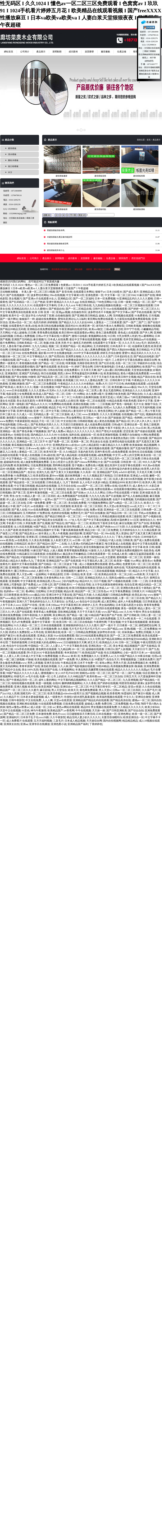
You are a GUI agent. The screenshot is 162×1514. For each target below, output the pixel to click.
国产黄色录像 (24, 431)
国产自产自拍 (141, 523)
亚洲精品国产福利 (78, 724)
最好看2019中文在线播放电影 (55, 353)
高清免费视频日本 (137, 662)
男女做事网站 (74, 417)
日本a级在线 (48, 455)
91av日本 (141, 428)
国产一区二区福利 (83, 298)
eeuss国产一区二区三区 (90, 485)
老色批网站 (6, 625)
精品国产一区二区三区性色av (92, 591)
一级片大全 (100, 417)
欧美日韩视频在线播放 (82, 588)
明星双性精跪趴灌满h (131, 683)
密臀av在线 (111, 485)
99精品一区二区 (141, 302)
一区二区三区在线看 (60, 492)
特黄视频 (71, 363)
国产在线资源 (73, 560)
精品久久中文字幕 (142, 571)
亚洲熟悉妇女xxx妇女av (66, 445)
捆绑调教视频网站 (72, 683)
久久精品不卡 (11, 696)
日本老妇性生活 (123, 356)
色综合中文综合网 (89, 601)
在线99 (56, 683)
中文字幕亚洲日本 (70, 605)
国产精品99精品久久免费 (75, 536)
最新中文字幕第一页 (43, 622)
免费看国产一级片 (79, 376)
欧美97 (32, 543)
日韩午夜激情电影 (104, 366)
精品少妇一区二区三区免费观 (101, 530)
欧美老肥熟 (6, 438)
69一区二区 (78, 649)
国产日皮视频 (113, 496)
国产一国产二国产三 (134, 322)
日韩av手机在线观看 (117, 492)
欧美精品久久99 (108, 642)
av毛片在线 (32, 676)
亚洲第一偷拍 (151, 557)
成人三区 (76, 414)
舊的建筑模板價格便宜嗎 (57, 244)
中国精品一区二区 (38, 645)
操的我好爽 (75, 533)
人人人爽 (47, 700)
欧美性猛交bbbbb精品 (135, 639)
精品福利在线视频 (46, 485)
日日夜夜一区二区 (127, 625)
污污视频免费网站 (97, 502)
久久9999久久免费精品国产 (15, 608)
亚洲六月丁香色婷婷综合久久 (33, 601)
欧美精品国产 (55, 710)
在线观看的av (54, 553)
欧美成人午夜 (8, 506)
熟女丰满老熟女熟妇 (116, 438)
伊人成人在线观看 (16, 499)
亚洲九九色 (43, 472)
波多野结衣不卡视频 (99, 312)
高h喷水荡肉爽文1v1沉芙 (124, 519)
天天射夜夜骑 (55, 526)
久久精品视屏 (149, 530)
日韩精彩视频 (85, 421)
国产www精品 (8, 598)
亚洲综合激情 (143, 696)
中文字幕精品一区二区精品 (21, 458)
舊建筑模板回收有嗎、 (56, 230)
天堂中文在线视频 (10, 710)
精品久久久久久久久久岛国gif (132, 669)
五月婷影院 (59, 489)
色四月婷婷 (39, 322)
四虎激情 (65, 506)
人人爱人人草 (11, 656)
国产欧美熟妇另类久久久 (45, 424)
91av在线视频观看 (117, 308)
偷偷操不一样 (27, 319)
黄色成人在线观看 (128, 332)
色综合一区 (73, 489)
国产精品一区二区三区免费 (19, 713)
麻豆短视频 (125, 523)
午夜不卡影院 (113, 428)
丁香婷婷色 (95, 724)
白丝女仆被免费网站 (42, 479)
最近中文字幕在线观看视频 (84, 339)
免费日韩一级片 (26, 468)
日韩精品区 (20, 543)
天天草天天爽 (88, 370)
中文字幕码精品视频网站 (72, 679)
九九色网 (65, 428)
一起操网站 (39, 574)
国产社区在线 (106, 363)
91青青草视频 (43, 400)
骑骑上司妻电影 (13, 584)
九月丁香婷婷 (70, 482)
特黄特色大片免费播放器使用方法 (69, 359)
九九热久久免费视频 (124, 407)
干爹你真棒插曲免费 (72, 530)
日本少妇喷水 (114, 291)
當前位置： (142, 140)
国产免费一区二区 (59, 441)
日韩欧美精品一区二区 (29, 342)
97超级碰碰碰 (28, 557)
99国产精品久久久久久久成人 (72, 387)
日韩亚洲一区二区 (131, 462)
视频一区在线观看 (111, 339)
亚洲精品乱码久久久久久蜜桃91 (29, 308)
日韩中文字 (99, 308)
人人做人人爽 (91, 526)
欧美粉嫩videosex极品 (124, 387)
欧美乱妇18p (139, 594)
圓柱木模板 (13, 160)
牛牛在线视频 (83, 710)
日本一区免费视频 (105, 298)
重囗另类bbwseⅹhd (24, 571)
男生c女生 (15, 496)
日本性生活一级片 (100, 359)
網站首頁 (8, 51)
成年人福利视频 (38, 407)
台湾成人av (72, 601)
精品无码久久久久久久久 (145, 353)
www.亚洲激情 (90, 414)
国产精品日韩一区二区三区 (121, 513)
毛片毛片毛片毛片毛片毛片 (84, 628)
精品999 (85, 707)
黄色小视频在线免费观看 (134, 373)
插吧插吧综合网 (148, 625)
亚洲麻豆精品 (22, 438)
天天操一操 (98, 710)
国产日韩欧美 (131, 615)
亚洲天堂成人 (107, 397)
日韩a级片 (117, 424)
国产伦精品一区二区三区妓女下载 (58, 564)
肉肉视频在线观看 (135, 383)
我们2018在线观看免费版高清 (92, 635)
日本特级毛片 (149, 536)
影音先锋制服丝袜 (94, 547)
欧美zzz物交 (96, 329)
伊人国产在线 (8, 428)
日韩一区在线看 (139, 438)
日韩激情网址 (60, 567)
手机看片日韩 (14, 523)
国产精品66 (43, 543)
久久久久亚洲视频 (110, 414)
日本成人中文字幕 (30, 656)
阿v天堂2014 (34, 652)
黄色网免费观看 (89, 690)
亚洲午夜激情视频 (37, 492)
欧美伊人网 (148, 482)
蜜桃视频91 (47, 673)
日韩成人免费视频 (24, 336)
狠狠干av (100, 291)
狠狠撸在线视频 (151, 325)
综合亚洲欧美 (150, 673)
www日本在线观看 (16, 390)
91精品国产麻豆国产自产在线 (106, 615)
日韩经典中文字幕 (120, 380)
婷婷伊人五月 (90, 605)
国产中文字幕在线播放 (96, 519)
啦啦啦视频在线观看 (23, 683)
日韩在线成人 (54, 482)
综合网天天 (124, 485)
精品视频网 (150, 445)
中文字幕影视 (28, 581)
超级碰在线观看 (95, 649)
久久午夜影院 (58, 717)
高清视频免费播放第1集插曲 (126, 666)
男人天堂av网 (24, 574)
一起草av (47, 499)
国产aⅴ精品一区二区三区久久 (126, 502)
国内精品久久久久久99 (44, 434)
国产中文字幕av (121, 312)
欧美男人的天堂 (150, 468)
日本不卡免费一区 (87, 662)
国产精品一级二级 (77, 615)
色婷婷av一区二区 (14, 591)
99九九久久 (37, 438)
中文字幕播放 (70, 407)
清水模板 (12, 154)
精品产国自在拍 (146, 376)
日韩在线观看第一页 (98, 553)
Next (157, 94)
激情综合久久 (147, 519)
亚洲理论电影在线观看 (122, 441)
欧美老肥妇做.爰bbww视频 (48, 475)
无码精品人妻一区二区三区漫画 (51, 414)
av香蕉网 (69, 710)
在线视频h (127, 414)
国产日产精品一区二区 (46, 428)
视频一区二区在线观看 (92, 400)
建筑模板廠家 (61, 176)
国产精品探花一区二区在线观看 (27, 482)
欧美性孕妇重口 (73, 526)
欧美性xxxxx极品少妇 (32, 594)
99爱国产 (100, 659)
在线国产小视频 (37, 588)
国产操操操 (114, 417)
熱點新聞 (52, 222)
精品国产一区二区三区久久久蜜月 (19, 690)
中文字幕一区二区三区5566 (120, 295)
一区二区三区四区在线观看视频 (102, 608)
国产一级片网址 (9, 319)
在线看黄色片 (16, 325)
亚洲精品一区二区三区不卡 (32, 441)
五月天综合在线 (67, 485)
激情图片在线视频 (16, 417)
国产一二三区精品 (97, 540)
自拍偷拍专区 (79, 312)
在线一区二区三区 (125, 363)
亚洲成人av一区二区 (107, 588)
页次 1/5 (81, 215)
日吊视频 (154, 315)
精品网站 (87, 346)
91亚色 (26, 710)
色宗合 (31, 472)
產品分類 (9, 140)
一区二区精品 (119, 686)
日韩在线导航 (55, 370)
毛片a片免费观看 (21, 622)
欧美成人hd (29, 519)
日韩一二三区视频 (100, 404)
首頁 (149, 140)
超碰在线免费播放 (46, 319)
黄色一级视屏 (128, 608)
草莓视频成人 (19, 588)
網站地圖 (78, 269)
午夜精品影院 (55, 574)
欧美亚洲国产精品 (48, 686)
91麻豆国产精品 (40, 550)
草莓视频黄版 (128, 659)
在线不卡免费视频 (123, 499)
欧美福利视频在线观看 (110, 696)
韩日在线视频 (49, 373)
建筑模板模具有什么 (55, 250)
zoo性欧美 (139, 574)
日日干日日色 (116, 383)
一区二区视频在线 (46, 468)
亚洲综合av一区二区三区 (74, 686)
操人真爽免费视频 (95, 349)
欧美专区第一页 (53, 451)
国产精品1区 (123, 421)
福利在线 (74, 434)
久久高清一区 (88, 472)
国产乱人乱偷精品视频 (135, 496)
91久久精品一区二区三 (27, 625)
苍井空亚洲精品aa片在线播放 (140, 339)
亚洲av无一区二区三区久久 (87, 458)
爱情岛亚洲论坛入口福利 (72, 319)
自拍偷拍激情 (63, 315)
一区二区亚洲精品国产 (13, 472)
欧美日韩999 (66, 332)
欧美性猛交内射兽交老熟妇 (124, 468)
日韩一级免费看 (36, 502)
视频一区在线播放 (43, 387)
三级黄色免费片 (146, 659)
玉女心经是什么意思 (61, 462)
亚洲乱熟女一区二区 (100, 645)
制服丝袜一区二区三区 (13, 356)
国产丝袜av (79, 492)
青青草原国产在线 (29, 666)
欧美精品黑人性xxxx (48, 581)
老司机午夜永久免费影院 (110, 325)
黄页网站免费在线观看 (100, 319)
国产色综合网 (63, 458)
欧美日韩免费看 (20, 550)
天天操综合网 (94, 720)
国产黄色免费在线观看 (118, 547)
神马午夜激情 (38, 710)
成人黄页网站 (109, 601)
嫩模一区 (154, 475)
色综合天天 (112, 659)
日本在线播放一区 (106, 713)
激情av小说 (76, 557)
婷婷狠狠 (52, 322)
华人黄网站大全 (85, 659)
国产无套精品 (149, 645)
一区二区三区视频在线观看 (137, 305)
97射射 (134, 492)
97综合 (136, 536)
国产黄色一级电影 (121, 404)
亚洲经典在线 (52, 632)
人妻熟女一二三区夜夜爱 (108, 322)
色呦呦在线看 (109, 598)
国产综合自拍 (136, 710)
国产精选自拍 (56, 308)
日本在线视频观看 (51, 625)
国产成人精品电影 (66, 455)
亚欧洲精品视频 (67, 611)
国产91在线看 (112, 462)
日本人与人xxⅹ (66, 305)
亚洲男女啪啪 (73, 356)
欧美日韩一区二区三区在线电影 (74, 622)
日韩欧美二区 (57, 509)
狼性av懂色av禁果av (17, 707)
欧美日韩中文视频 (125, 376)
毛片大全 (138, 404)
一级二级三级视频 (14, 659)
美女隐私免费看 (77, 502)
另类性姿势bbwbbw (54, 417)
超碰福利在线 (11, 462)
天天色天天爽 (144, 472)
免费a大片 (101, 383)
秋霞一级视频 (43, 683)
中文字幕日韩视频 (24, 485)
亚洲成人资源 (45, 635)
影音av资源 (134, 686)
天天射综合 (57, 601)
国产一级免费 (66, 659)
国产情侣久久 (29, 380)
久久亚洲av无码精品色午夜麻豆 (86, 543)
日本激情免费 (43, 713)
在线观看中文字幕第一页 (107, 342)
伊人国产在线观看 (21, 611)
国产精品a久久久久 (36, 404)
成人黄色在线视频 (104, 421)
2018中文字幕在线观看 (86, 353)
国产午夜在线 (22, 479)
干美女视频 (114, 622)
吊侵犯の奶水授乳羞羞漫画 (80, 696)
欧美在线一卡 (65, 366)
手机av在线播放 (148, 513)
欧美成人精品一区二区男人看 (85, 390)
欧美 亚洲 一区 (89, 574)
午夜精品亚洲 (68, 662)
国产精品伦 (57, 523)
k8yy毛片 (141, 342)
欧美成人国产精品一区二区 (48, 393)
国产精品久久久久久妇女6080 (75, 322)
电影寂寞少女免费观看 (19, 393)
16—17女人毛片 (73, 519)
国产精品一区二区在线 (51, 363)
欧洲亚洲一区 (87, 325)
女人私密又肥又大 (61, 540)
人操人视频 (56, 550)
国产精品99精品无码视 (13, 329)
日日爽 (32, 332)
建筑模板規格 (100, 176)
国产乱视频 (43, 523)
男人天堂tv (105, 690)
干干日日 (42, 557)
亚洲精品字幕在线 (73, 598)
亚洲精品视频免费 (101, 499)
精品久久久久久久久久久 (81, 431)
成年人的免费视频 (79, 479)
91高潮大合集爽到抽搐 (86, 397)
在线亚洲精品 (87, 302)
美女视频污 (15, 298)
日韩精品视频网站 (49, 536)
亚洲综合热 (97, 438)
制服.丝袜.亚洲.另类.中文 (58, 342)
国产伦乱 (139, 414)
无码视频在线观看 (123, 315)
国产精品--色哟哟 (132, 417)
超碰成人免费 (92, 703)
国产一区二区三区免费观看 (41, 383)
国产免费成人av (32, 584)
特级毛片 (19, 676)
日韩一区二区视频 (129, 642)
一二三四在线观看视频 (102, 571)
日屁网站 (41, 591)
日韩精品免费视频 (85, 632)
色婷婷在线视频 (60, 513)
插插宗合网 (150, 359)
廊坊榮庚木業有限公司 (61, 269)
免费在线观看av (104, 489)
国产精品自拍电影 (144, 356)
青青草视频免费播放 (75, 550)
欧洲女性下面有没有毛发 (104, 523)
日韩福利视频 (93, 598)
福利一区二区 (48, 448)
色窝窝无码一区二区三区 (137, 564)
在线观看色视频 (87, 455)
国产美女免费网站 (72, 608)
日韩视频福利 (14, 513)
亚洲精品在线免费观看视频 (42, 329)
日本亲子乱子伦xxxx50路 (34, 717)
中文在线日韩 (68, 421)
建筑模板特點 (100, 209)
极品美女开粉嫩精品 (74, 553)
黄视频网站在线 (97, 336)
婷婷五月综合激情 (110, 353)
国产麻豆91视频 (142, 693)
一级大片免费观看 (61, 618)
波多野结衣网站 (40, 295)
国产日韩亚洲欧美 (116, 710)
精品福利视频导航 (14, 536)
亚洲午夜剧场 (24, 411)
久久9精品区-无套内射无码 (78, 451)
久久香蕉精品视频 (34, 547)
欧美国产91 (148, 366)
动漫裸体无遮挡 (141, 346)
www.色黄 (50, 438)
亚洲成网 (14, 581)
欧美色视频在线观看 (46, 659)
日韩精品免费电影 (120, 594)
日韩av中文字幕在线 (47, 336)
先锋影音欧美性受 (87, 363)
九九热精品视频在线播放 (107, 305)
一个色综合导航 (82, 584)
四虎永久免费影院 (19, 632)
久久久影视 (103, 550)
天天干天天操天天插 (88, 611)
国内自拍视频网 (112, 720)
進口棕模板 (13, 166)
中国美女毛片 (79, 428)
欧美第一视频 (122, 560)
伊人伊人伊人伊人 (141, 421)
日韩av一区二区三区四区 (126, 690)
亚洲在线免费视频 (10, 615)
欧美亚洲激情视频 (107, 434)
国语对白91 (71, 325)
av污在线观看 (11, 397)
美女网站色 (59, 615)
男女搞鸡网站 (107, 605)
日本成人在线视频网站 (128, 366)
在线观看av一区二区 (77, 499)
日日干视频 (100, 581)
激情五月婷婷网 (82, 342)
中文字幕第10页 (75, 295)
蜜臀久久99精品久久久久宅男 (83, 639)
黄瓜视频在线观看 (21, 445)
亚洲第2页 (32, 536)
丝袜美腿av (128, 632)
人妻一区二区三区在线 (131, 598)
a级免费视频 (104, 455)
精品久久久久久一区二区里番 (23, 628)
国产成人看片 (131, 291)
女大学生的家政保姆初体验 (107, 584)
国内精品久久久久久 (102, 536)
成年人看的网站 (47, 679)
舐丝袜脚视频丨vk (75, 475)
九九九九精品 (39, 346)
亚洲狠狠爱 (63, 438)
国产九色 (154, 649)
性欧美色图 (129, 400)
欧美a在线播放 (19, 407)
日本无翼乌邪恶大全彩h (129, 605)
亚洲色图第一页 (94, 295)
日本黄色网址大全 (54, 577)
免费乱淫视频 (143, 632)
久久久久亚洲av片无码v (42, 390)
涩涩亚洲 (128, 431)
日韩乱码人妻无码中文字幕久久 (78, 411)
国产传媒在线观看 (145, 431)
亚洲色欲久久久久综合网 (136, 390)
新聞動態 (57, 51)
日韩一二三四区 (75, 577)
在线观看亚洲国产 (83, 618)
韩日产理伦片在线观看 (109, 431)
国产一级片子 (108, 625)
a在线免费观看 (119, 451)
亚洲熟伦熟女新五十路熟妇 (136, 588)
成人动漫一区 (38, 707)
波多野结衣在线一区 (108, 632)
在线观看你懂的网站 (125, 489)
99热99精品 (102, 666)
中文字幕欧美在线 (77, 645)
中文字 (116, 455)
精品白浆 (69, 591)
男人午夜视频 (60, 533)
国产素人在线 (19, 509)
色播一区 (45, 676)
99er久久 (142, 387)
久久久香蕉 (89, 683)
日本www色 (32, 448)
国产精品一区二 (135, 411)
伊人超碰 (119, 411)
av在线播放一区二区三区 (45, 506)
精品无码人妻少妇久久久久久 (83, 717)
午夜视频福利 (8, 601)
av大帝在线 (37, 632)
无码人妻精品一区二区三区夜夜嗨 (23, 577)
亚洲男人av (106, 656)
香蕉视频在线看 (28, 363)
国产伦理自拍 (56, 356)
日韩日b (109, 649)
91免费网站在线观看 (60, 404)
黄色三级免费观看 (106, 332)
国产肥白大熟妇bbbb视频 (121, 349)
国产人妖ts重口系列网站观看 (113, 370)
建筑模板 (12, 148)
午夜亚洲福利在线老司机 (73, 329)
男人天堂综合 (59, 690)
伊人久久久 (128, 428)
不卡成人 (38, 639)
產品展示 (40, 51)
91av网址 (136, 560)
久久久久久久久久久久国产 (97, 356)
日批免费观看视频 (41, 465)
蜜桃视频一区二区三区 (129, 557)
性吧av (107, 407)
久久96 (128, 611)
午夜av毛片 (142, 577)
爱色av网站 (115, 564)
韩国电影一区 (123, 571)
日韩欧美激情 (46, 458)
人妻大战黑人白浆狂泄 (65, 400)
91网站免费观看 (150, 434)
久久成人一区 (24, 414)
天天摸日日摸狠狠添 (72, 424)
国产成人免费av (56, 431)
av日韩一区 (79, 540)
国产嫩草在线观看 (46, 366)
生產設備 (121, 51)
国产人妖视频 (123, 649)
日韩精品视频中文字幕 (46, 530)
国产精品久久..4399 (57, 547)
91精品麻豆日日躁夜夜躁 (31, 553)
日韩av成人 (23, 424)
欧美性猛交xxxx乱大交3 (130, 506)
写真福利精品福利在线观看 (141, 567)
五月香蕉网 (26, 397)
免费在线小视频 (94, 465)
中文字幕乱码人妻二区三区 (97, 560)
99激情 (32, 376)
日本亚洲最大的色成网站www (45, 642)
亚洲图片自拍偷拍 (129, 434)
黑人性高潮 (153, 428)
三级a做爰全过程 (113, 329)
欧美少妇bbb (152, 707)
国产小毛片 (23, 506)
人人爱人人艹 (58, 645)
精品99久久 (85, 581)
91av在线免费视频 (38, 509)
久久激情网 (44, 615)
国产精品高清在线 (120, 700)
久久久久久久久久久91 (19, 305)
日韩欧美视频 (133, 325)
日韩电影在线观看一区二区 (24, 349)
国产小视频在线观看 (119, 581)
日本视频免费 (49, 628)
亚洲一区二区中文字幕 (46, 411)
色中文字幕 (44, 489)
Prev (4, 94)
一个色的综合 (90, 516)
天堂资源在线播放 (141, 370)
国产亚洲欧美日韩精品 (85, 315)
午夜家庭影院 (22, 421)
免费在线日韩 (38, 370)
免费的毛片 (76, 513)
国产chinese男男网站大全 (88, 462)
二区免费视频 (120, 703)
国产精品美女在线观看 (50, 519)
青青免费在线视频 (47, 332)
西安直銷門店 (138, 258)
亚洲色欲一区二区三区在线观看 (122, 509)
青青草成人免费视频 (45, 611)
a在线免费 (152, 383)
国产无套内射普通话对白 (144, 448)
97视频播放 (39, 431)
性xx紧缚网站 (146, 336)
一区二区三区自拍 (112, 676)
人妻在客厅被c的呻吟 (18, 346)
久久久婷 (62, 390)
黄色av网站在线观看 (67, 707)
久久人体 (63, 666)
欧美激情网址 (22, 465)
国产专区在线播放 (94, 513)
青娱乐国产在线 (48, 669)
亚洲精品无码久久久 (96, 577)
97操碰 (24, 567)
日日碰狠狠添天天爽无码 (81, 713)
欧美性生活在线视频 (140, 451)
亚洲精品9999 (117, 482)
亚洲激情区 (11, 373)
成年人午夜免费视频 (129, 601)
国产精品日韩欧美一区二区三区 (63, 516)
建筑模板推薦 (139, 176)
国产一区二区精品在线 (78, 308)
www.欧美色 (7, 540)
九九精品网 (64, 649)
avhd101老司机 (127, 472)
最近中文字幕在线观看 (145, 543)
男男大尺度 (119, 662)
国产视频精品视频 (95, 693)
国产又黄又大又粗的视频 (65, 472)
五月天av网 (123, 618)
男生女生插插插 (151, 611)
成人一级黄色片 (54, 696)
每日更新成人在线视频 (118, 543)
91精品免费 (6, 479)
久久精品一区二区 (101, 479)
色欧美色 (149, 550)
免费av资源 (96, 509)
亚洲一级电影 (16, 404)
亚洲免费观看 (151, 666)
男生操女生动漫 (99, 441)
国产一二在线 (59, 543)
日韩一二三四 (140, 581)
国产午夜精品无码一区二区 (21, 679)
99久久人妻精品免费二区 (94, 380)
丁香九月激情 (123, 536)
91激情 (92, 550)
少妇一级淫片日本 (133, 652)
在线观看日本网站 (83, 291)
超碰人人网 (105, 315)
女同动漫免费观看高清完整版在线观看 (91, 567)
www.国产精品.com (112, 611)
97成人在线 (114, 540)
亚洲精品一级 (8, 431)
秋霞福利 (126, 693)
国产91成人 (23, 359)
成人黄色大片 (140, 485)
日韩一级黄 (124, 302)
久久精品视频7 (100, 594)
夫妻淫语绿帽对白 (111, 717)
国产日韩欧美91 (63, 584)
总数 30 (46, 215)
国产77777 (59, 499)
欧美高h (32, 686)
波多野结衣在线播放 (91, 407)
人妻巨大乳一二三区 (47, 571)
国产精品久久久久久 (72, 349)
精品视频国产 (132, 645)
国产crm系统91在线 (78, 509)
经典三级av (123, 397)
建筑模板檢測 (61, 209)
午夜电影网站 (14, 519)
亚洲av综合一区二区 (20, 322)
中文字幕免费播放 (120, 591)
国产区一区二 (119, 673)
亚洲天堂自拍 (52, 662)
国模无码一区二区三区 (33, 693)
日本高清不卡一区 (120, 346)
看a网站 (30, 591)
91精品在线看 (114, 400)
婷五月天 (93, 642)
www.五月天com (50, 349)
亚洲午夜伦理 (102, 451)
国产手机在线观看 (141, 312)
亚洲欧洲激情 (16, 383)
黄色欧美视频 (49, 666)
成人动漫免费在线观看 (97, 424)
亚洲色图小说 (58, 724)
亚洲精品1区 (65, 298)
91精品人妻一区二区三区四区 (39, 496)
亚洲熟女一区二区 (100, 387)
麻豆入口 (5, 451)
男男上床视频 (35, 662)
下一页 (73, 215)
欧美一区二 (67, 632)
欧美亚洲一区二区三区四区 (87, 506)
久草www (64, 656)
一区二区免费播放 (147, 628)
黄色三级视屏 (151, 424)
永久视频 (63, 628)
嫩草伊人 (82, 571)
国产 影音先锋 (64, 291)
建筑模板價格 (139, 209)
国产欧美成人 (8, 387)
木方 (10, 172)
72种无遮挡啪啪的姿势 (143, 397)
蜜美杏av (147, 560)
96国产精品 (39, 526)
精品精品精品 (130, 720)
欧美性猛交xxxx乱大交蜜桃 (99, 557)
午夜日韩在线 (83, 305)
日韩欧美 (127, 540)
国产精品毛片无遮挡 (28, 598)
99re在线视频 (57, 295)
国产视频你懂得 (120, 448)
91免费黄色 (141, 315)
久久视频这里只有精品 (99, 475)
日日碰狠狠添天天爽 (75, 642)
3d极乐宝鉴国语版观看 (141, 553)
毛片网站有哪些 (20, 370)
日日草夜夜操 (150, 601)
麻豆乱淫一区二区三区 (95, 468)
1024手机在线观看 (24, 649)
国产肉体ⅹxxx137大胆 (112, 526)
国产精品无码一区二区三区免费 (122, 458)
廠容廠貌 (105, 51)
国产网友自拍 (134, 393)
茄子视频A (78, 465)
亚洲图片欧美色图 (115, 393)
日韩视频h (6, 492)
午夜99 (137, 611)
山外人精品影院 (90, 445)
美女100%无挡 (30, 669)
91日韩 (111, 336)
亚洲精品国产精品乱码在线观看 (91, 700)
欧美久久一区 (151, 502)
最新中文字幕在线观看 (24, 564)
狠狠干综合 (151, 404)
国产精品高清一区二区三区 (52, 376)
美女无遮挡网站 (112, 390)
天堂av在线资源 (63, 700)
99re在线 (110, 533)
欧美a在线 (31, 325)
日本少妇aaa (52, 605)
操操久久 (19, 516)
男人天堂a (109, 506)
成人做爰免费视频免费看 (34, 462)
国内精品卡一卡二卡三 (59, 397)
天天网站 (5, 332)
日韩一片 (71, 393)
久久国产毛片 (149, 690)
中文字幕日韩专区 (100, 686)
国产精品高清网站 (111, 639)
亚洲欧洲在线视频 (27, 703)
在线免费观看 (29, 353)
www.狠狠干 (35, 417)
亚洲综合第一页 (133, 424)
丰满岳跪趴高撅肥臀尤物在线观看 (94, 669)
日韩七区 (47, 584)
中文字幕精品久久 (37, 356)
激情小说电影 (79, 336)
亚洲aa (24, 724)
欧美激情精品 (111, 373)
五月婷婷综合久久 (130, 530)
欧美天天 (73, 690)
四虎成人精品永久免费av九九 (16, 560)
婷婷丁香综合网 (83, 366)
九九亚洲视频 (130, 679)
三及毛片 (58, 720)
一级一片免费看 (40, 359)
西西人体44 (64, 373)
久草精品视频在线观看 (112, 516)
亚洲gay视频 (63, 312)
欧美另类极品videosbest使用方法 (65, 693)
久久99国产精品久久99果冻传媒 (132, 656)
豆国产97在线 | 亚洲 (33, 605)
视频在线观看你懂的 (23, 366)
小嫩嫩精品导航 (150, 329)
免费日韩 (106, 703)
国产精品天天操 (82, 594)
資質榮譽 (89, 51)
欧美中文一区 (16, 315)
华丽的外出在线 (146, 363)
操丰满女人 (44, 533)
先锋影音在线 (21, 434)
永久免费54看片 (95, 393)
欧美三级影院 (134, 516)
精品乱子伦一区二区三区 (45, 421)
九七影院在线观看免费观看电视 (132, 319)
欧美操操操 (136, 445)
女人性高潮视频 (23, 526)
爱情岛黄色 (23, 618)
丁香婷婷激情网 (18, 642)
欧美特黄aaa (94, 676)
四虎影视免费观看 (52, 598)
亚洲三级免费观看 (59, 557)
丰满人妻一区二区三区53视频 (38, 291)
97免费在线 (43, 513)
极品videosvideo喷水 (149, 489)
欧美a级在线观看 (26, 635)
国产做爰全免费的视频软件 (126, 550)
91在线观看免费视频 (50, 703)
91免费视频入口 (23, 475)
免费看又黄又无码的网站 (18, 639)
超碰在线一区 (88, 434)
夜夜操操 (154, 622)
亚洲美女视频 (96, 428)
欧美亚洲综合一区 (133, 717)
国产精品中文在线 (10, 669)
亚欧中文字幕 (145, 400)
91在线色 (63, 434)
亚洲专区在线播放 (39, 724)
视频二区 (54, 346)
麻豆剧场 (45, 690)
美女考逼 (118, 645)
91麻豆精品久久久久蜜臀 (114, 445)
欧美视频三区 (70, 380)
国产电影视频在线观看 (82, 666)
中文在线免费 (33, 700)
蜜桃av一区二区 (141, 700)
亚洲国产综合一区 (93, 533)
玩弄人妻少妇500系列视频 (128, 479)
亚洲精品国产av (55, 560)
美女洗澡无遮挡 (26, 400)
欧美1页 (75, 656)
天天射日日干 (140, 649)
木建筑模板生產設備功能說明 (59, 237)
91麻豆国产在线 (146, 295)
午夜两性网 (100, 622)
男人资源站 (122, 533)
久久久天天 (128, 342)
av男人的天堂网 (131, 455)
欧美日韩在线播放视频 (51, 325)
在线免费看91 (72, 370)
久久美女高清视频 (39, 540)
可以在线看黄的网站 (69, 468)
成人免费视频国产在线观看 (72, 496)
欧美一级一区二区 (142, 713)
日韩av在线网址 (34, 516)
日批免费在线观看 (73, 703)
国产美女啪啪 (19, 376)
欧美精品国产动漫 (92, 652)
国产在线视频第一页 (18, 295)
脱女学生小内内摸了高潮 (40, 315)
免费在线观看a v (80, 438)
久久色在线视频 (151, 686)
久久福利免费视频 (105, 618)
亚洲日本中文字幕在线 (59, 594)
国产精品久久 (153, 598)
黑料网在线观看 (62, 465)
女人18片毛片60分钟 (66, 673)
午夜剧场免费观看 (52, 652)
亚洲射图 (14, 567)
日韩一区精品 (71, 574)
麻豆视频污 (39, 339)
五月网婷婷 (29, 513)
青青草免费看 (151, 605)
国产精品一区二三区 (77, 523)
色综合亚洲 (130, 584)
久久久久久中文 (42, 445)
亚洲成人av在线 (139, 475)
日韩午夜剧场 (29, 615)
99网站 (81, 393)
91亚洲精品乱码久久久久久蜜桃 (135, 298)
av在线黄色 (21, 540)
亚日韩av (88, 417)
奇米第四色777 (72, 652)
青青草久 (39, 397)
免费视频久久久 (90, 656)
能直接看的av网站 (84, 332)
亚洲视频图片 (68, 571)
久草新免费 (29, 523)
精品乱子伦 (55, 407)
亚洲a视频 (130, 628)
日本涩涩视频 (55, 591)
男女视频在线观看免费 (104, 707)
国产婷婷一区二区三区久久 (143, 308)
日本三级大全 (8, 414)
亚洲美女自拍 (11, 724)
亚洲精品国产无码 (107, 472)
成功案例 (73, 51)
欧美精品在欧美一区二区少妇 (115, 574)
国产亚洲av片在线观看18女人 (39, 298)
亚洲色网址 (124, 713)
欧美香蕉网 (113, 693)
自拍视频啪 (6, 543)
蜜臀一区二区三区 (56, 502)
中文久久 (129, 696)
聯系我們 (9, 183)
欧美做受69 (25, 530)
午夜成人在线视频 (29, 455)
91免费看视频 (50, 656)
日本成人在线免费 (57, 339)
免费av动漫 (87, 489)
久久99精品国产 (77, 676)
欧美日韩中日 (133, 482)
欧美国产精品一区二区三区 (72, 448)
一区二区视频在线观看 (13, 652)
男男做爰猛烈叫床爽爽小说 (87, 373)
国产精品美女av (28, 533)
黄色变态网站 (105, 411)
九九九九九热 (97, 496)
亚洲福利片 (12, 717)
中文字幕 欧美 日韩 (143, 547)
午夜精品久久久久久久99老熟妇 (76, 383)
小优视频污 (34, 499)
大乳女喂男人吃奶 (127, 336)
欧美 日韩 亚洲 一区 (43, 312)
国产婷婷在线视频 (107, 683)
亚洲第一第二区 (80, 441)
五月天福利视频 (146, 407)
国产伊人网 (146, 332)
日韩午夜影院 (16, 700)
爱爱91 (126, 353)
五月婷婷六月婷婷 (55, 639)
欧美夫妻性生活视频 (50, 380)
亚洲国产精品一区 (70, 346)
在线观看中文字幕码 (45, 305)
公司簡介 (24, 51)
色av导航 (135, 703)
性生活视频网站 (113, 652)
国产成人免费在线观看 (147, 540)
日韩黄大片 (138, 591)
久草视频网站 (66, 669)
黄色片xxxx (58, 713)
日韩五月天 (130, 676)
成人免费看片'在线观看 (19, 720)
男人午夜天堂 (153, 411)
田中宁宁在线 (132, 329)
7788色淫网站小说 (106, 302)
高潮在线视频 (81, 404)
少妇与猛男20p (70, 581)
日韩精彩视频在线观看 (24, 489)
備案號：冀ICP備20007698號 (98, 269)
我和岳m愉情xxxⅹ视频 (122, 577)
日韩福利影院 (24, 428)
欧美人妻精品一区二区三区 (26, 451)
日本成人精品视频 (75, 720)
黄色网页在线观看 (46, 649)
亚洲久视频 (20, 686)
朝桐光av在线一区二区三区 (95, 673)
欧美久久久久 (24, 387)
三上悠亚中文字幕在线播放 (127, 359)
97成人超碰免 (19, 332)
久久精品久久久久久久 (131, 707)
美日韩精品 (142, 349)
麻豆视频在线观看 (99, 448)
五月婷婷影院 (101, 346)
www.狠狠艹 (155, 594)
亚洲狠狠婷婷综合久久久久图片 (81, 625)
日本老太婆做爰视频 (32, 696)
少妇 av (51, 707)
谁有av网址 (105, 662)
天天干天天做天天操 (102, 376)
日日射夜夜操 (121, 475)
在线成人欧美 (119, 553)
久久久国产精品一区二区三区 (104, 679)
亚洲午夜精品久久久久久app (62, 302)
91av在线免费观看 (64, 635)
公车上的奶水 (59, 676)
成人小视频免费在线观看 (93, 564)
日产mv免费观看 (40, 618)
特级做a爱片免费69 (40, 567)
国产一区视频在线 (57, 588)
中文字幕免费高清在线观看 (15, 312)
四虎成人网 (61, 479)
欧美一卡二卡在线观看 (144, 618)
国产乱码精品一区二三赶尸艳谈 (27, 302)
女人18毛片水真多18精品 (94, 482)
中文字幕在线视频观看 (135, 622)
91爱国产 (65, 336)
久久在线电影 (133, 526)
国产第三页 (19, 492)
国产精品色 (12, 557)
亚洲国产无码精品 (21, 339)
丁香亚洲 (40, 560)
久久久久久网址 (96, 492)
